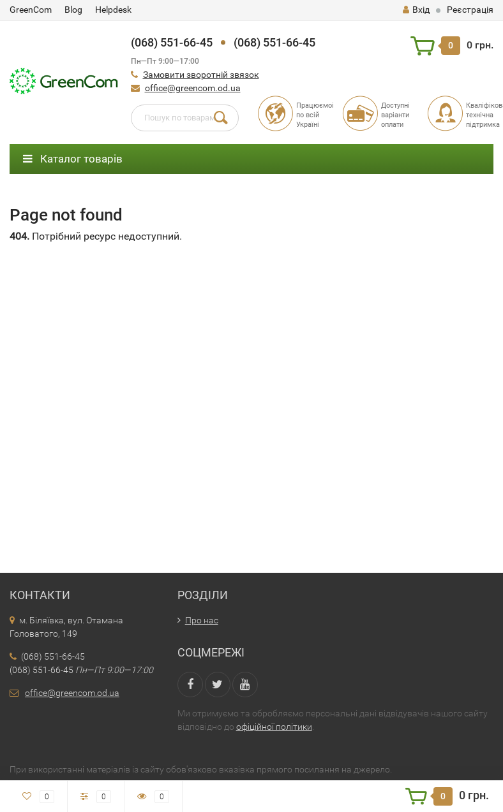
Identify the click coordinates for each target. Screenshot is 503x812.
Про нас (201, 620)
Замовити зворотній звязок (201, 74)
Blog (73, 9)
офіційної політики (274, 726)
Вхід (416, 9)
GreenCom (31, 9)
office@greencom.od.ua (193, 88)
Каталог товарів (73, 158)
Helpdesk (113, 9)
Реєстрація (470, 9)
